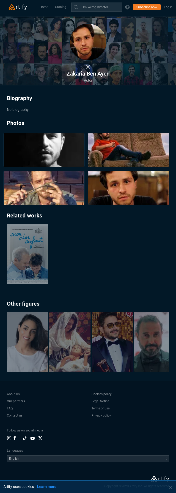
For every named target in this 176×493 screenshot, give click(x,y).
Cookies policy (101, 394)
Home (44, 7)
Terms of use (100, 408)
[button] (127, 7)
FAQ (10, 408)
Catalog (60, 7)
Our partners (16, 401)
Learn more (46, 487)
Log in (168, 7)
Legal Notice (100, 401)
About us (13, 394)
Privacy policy (101, 415)
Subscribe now (146, 7)
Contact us (14, 415)
